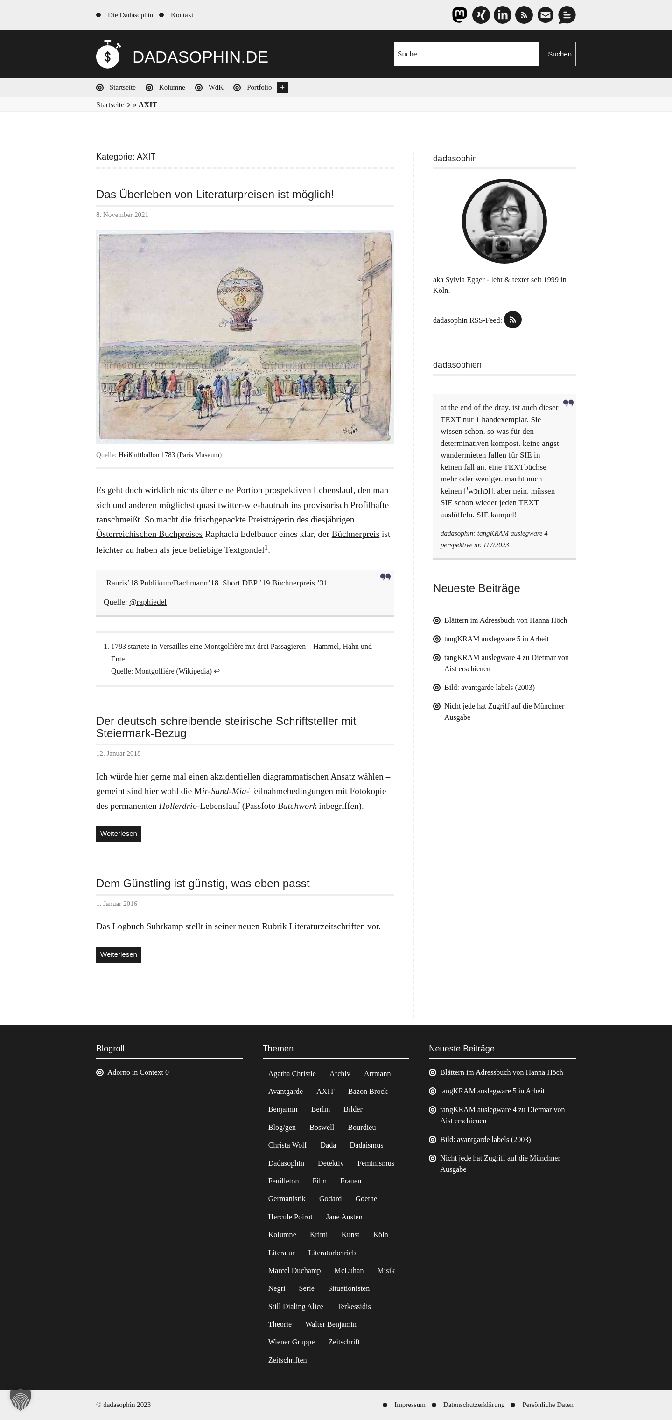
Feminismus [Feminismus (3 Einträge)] (375, 1163)
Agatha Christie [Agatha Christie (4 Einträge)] (292, 1074)
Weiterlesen (120, 835)
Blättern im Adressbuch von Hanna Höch (505, 620)
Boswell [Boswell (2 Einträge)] (321, 1127)
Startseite (123, 87)
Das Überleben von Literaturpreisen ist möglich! (215, 194)
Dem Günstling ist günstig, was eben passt (203, 883)
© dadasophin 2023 (123, 1404)
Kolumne (172, 87)
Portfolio (259, 87)
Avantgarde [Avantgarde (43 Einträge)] (285, 1091)
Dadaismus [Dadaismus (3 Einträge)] (367, 1145)
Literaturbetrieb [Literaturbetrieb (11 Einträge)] (332, 1253)
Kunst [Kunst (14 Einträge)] (351, 1235)
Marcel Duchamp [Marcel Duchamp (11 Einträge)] (294, 1270)
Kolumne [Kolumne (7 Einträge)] (282, 1235)
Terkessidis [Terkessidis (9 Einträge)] (354, 1306)
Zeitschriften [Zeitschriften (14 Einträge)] (287, 1360)
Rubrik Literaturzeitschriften (313, 926)
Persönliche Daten (548, 1404)
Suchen (560, 54)
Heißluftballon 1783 (147, 455)
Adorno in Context (135, 1072)
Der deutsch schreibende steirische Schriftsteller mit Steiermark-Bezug (226, 727)
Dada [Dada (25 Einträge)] (328, 1145)
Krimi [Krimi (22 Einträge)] (319, 1235)
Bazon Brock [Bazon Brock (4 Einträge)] (368, 1091)
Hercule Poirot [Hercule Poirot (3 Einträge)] (290, 1217)
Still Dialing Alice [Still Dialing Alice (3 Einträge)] (295, 1306)
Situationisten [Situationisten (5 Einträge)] (349, 1288)
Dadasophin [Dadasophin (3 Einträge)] (286, 1163)
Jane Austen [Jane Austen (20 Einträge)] (344, 1217)
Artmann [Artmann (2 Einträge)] (377, 1074)
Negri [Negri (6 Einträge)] (277, 1288)
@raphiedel (148, 602)
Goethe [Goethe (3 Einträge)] (366, 1199)
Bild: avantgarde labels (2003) (489, 687)
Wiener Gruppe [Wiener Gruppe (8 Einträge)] (291, 1342)
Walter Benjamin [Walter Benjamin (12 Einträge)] (331, 1324)
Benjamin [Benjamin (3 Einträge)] (283, 1109)
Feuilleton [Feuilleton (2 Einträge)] (283, 1181)
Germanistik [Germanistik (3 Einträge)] (287, 1199)
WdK (216, 87)
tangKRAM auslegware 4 (512, 533)
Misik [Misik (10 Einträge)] (386, 1270)
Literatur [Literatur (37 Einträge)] (281, 1253)
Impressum (410, 1404)
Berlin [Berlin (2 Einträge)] (320, 1109)
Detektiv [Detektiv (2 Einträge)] (331, 1163)
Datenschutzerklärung (474, 1404)
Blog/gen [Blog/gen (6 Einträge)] (282, 1127)
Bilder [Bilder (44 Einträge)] (353, 1109)
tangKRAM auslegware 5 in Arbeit (496, 639)
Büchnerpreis (356, 534)
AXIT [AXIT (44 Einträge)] (325, 1091)
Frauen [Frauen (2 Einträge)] (350, 1181)
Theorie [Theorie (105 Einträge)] (280, 1324)
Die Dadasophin (130, 15)
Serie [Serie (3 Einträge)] (307, 1288)
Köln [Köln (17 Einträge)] (380, 1235)
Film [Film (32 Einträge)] (320, 1181)
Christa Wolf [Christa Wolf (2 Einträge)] (287, 1145)
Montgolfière (154, 671)
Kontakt (182, 15)
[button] (20, 1399)
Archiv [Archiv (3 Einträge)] (339, 1074)
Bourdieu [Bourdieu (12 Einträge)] (362, 1127)
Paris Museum (199, 455)
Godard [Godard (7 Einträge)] (330, 1199)
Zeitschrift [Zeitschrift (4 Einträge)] (344, 1342)
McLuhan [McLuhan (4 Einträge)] (349, 1270)
